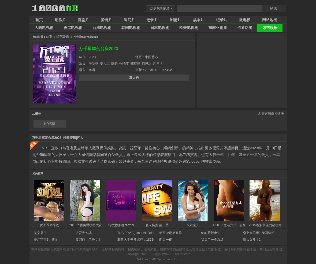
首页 (39, 20)
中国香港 (151, 57)
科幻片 (129, 20)
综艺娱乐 (269, 27)
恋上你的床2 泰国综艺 (258, 233)
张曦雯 (124, 63)
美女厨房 (40, 233)
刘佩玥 (146, 63)
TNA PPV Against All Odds (136, 233)
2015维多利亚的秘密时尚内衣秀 (272, 225)
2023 (92, 57)
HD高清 (49, 124)
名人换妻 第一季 (157, 225)
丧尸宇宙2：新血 (46, 239)
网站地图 (269, 20)
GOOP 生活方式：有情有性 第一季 (238, 225)
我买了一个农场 (212, 239)
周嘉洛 (158, 63)
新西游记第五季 (170, 233)
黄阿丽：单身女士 (88, 239)
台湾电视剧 (101, 27)
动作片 (60, 20)
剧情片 (175, 20)
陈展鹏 (135, 63)
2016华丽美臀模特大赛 (85, 225)
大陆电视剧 (44, 27)
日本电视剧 (159, 27)
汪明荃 (93, 63)
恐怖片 (152, 20)
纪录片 (221, 20)
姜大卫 (105, 63)
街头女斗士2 (252, 239)
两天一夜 (165, 239)
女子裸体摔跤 (49, 225)
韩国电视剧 (130, 27)
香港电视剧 (73, 27)
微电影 (244, 20)
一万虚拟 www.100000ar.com (169, 254)
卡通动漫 (244, 27)
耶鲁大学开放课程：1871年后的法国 (143, 239)
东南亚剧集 (217, 27)
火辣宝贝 (193, 225)
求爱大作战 (84, 233)
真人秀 (134, 78)
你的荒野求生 (210, 233)
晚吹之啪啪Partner (121, 225)
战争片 (198, 20)
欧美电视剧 (188, 27)
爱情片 (106, 20)
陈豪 (114, 63)
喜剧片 (83, 20)
